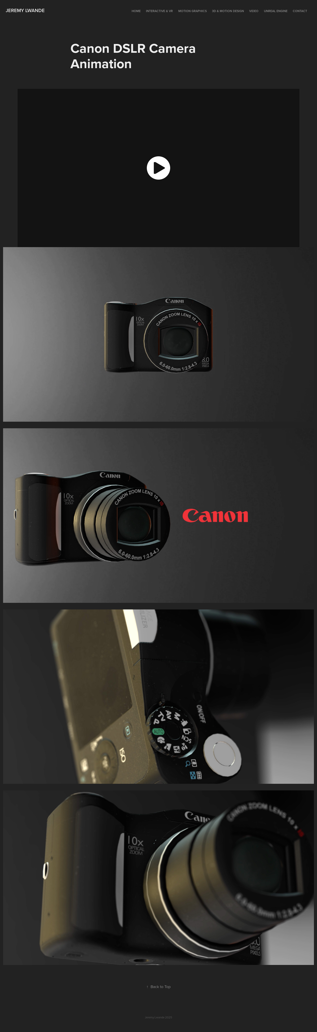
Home (136, 11)
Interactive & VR (159, 11)
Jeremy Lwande (25, 10)
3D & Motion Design (228, 11)
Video (253, 11)
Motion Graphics (192, 11)
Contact (300, 11)
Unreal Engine (276, 11)
